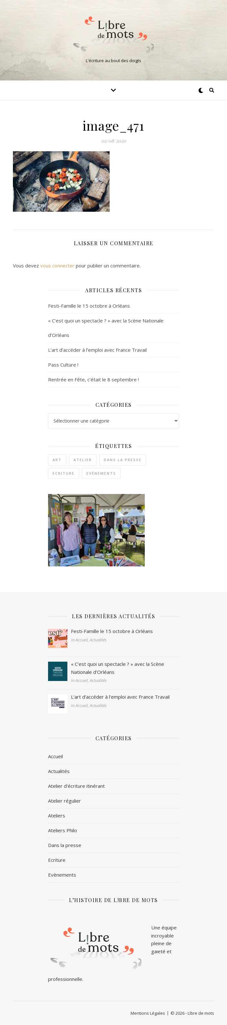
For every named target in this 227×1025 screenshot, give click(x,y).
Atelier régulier (64, 800)
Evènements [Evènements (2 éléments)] (101, 473)
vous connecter (57, 265)
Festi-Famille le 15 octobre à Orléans (89, 306)
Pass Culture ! (63, 364)
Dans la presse (64, 845)
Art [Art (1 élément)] (57, 459)
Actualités (59, 771)
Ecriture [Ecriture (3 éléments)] (63, 473)
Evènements (62, 874)
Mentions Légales (148, 1013)
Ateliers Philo (62, 830)
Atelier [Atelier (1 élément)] (83, 459)
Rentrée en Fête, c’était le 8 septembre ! (93, 379)
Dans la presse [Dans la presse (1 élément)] (123, 459)
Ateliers (56, 815)
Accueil (55, 756)
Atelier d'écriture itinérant (76, 786)
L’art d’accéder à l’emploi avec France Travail (97, 350)
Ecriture (56, 860)
